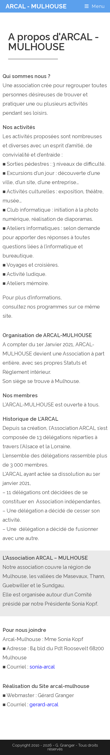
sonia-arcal (42, 667)
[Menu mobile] (95, 6)
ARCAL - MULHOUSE (36, 6)
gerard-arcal (43, 704)
